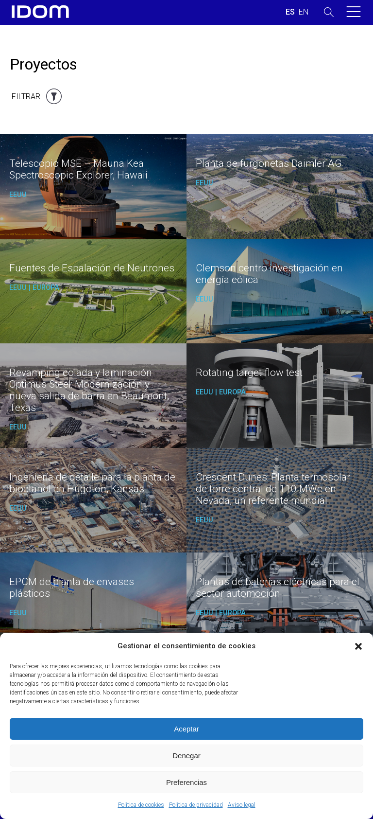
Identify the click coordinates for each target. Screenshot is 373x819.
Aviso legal (241, 804)
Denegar (186, 755)
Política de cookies (141, 804)
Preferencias (186, 782)
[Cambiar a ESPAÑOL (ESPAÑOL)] (290, 12)
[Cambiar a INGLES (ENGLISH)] (303, 12)
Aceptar (186, 729)
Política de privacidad (196, 804)
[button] (358, 646)
